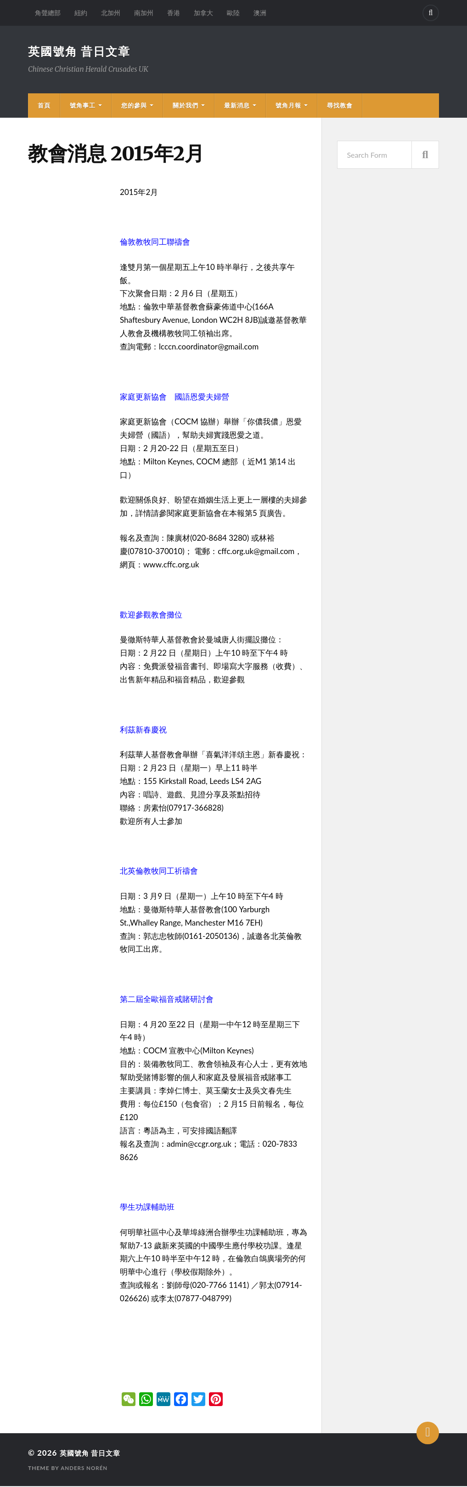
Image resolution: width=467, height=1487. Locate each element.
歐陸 (233, 13)
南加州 (143, 13)
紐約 (80, 13)
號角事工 (83, 106)
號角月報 (288, 106)
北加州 (110, 13)
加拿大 (203, 13)
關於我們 (185, 106)
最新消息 (237, 106)
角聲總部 (48, 13)
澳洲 (259, 13)
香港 (173, 13)
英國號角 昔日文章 (81, 51)
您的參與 (134, 106)
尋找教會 (340, 106)
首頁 (44, 106)
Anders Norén (85, 1468)
